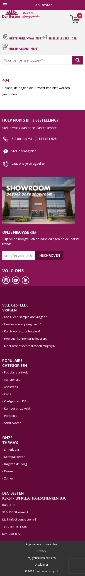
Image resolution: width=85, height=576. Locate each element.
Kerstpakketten (14, 457)
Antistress (11, 387)
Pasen (8, 471)
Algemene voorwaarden (41, 544)
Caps (7, 394)
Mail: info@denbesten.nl (19, 519)
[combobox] (38, 60)
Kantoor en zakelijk (17, 408)
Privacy (41, 551)
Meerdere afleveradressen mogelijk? (29, 346)
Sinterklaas (12, 449)
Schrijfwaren (13, 423)
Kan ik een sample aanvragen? (25, 317)
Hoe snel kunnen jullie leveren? (25, 338)
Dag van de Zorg (15, 464)
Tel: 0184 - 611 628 (14, 527)
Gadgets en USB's (16, 401)
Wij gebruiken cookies (41, 558)
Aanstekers (12, 380)
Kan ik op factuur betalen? (22, 331)
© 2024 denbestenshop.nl (41, 571)
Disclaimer (41, 564)
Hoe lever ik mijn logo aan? (22, 324)
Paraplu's (10, 416)
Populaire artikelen (17, 372)
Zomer (8, 478)
